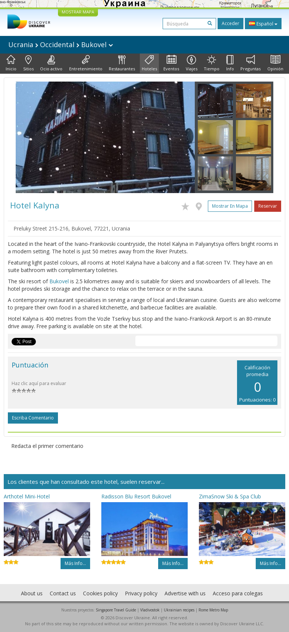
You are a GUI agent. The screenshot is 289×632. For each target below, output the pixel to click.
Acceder (230, 23)
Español (263, 23)
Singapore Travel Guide (116, 610)
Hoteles (149, 63)
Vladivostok (150, 610)
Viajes (191, 63)
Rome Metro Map (213, 610)
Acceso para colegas (238, 593)
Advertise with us (185, 593)
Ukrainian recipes (179, 610)
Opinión (275, 63)
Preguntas (250, 63)
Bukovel (59, 281)
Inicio (11, 63)
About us (32, 593)
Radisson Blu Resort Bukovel (136, 496)
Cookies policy (100, 593)
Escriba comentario (33, 418)
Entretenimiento (85, 63)
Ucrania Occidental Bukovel (60, 44)
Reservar (267, 206)
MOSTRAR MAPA (78, 12)
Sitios (28, 63)
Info (230, 63)
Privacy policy (141, 593)
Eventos (171, 63)
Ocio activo (51, 63)
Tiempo (211, 63)
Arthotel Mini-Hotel (27, 496)
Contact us (63, 593)
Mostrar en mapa (230, 206)
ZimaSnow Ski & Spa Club (230, 496)
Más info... (75, 563)
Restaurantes (122, 63)
